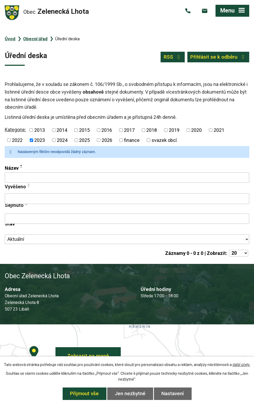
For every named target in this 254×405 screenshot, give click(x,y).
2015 (84, 130)
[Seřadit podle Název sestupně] (21, 168)
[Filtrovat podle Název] (127, 177)
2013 (39, 130)
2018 (151, 130)
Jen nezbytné (130, 393)
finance (132, 140)
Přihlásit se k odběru (218, 57)
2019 (174, 130)
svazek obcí (164, 140)
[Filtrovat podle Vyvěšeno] (127, 198)
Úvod (10, 38)
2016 (106, 130)
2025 (84, 140)
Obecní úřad (35, 38)
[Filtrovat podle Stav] (127, 239)
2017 (129, 130)
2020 (196, 130)
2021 (219, 130)
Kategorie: (15, 129)
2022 (17, 140)
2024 (62, 140)
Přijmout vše (84, 393)
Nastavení (172, 393)
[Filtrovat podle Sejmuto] (127, 219)
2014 (62, 130)
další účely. (241, 365)
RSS (173, 57)
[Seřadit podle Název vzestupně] (21, 165)
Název (12, 168)
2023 (39, 140)
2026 (107, 140)
